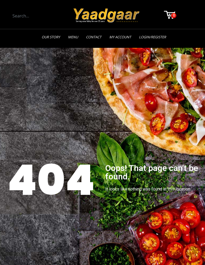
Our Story (51, 37)
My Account (120, 37)
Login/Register (152, 37)
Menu (73, 37)
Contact (93, 37)
